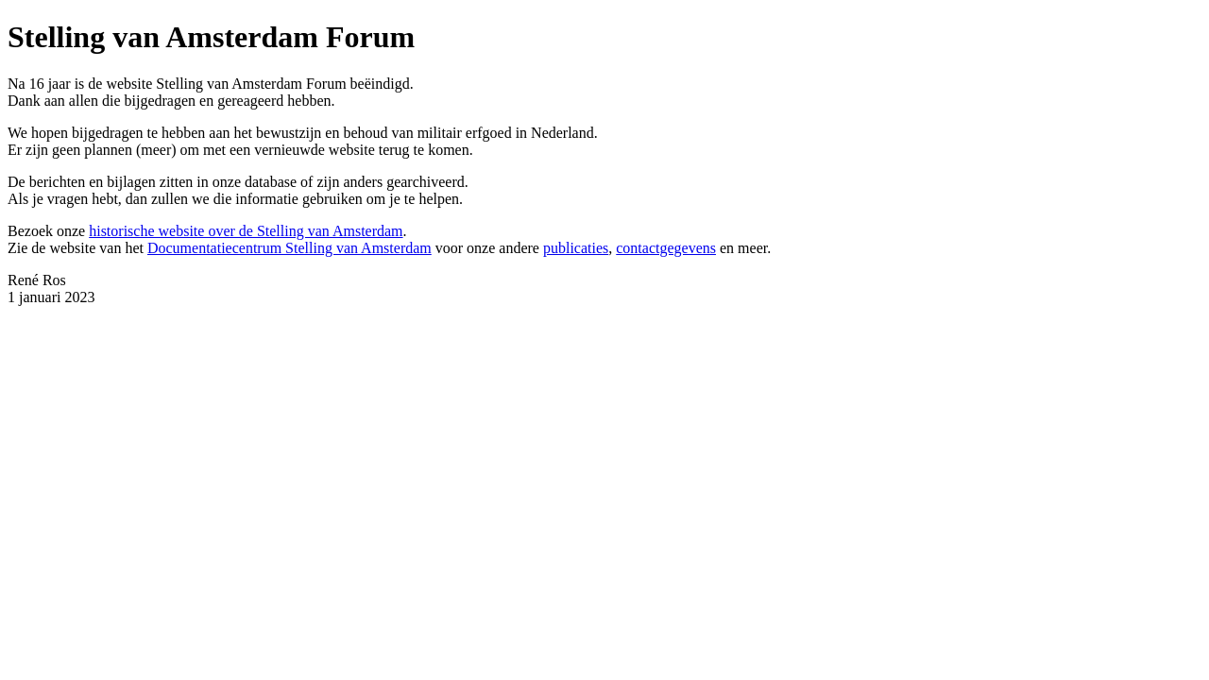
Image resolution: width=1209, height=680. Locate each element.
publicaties (575, 248)
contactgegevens (666, 248)
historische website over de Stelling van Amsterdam (245, 231)
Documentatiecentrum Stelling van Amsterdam (289, 248)
